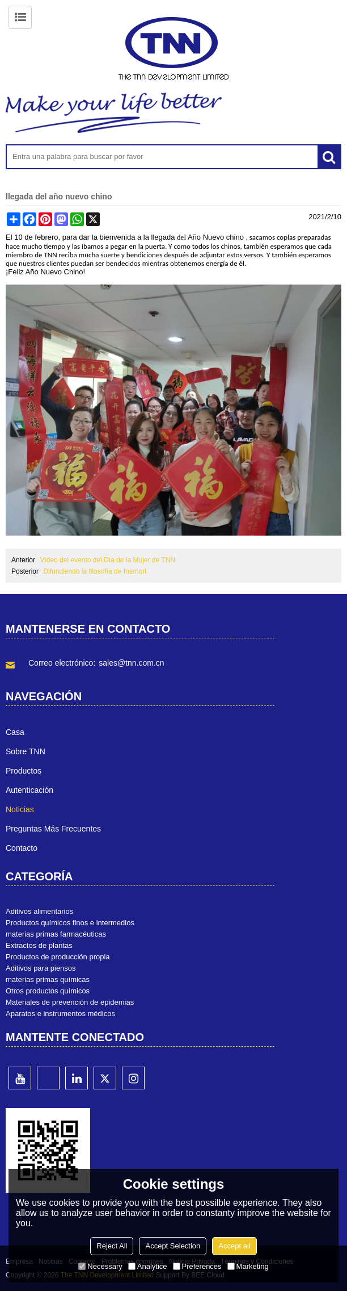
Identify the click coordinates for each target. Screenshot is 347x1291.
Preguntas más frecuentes (53, 828)
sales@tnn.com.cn (131, 662)
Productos (23, 770)
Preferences (197, 1266)
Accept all (234, 1246)
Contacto (21, 848)
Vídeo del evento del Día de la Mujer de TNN (107, 560)
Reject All (111, 1246)
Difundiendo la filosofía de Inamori (94, 571)
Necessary (100, 1266)
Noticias (20, 809)
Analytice (147, 1266)
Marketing (248, 1266)
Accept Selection (172, 1246)
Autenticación (29, 790)
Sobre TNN (25, 751)
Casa (15, 732)
